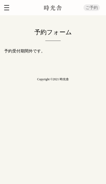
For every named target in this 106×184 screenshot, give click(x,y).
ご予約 (92, 7)
